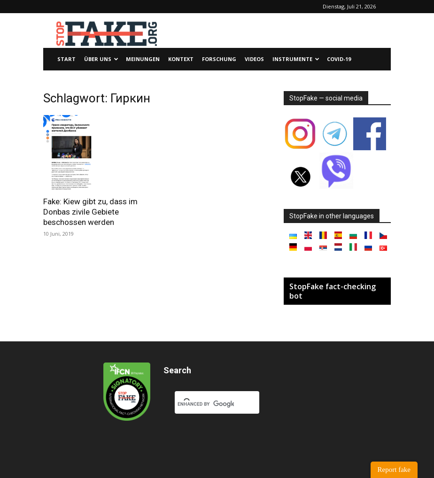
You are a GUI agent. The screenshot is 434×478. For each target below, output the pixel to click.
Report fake (394, 469)
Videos (254, 58)
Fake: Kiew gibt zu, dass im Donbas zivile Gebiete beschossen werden (90, 212)
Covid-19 (339, 58)
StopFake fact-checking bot (332, 291)
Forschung (219, 58)
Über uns (101, 58)
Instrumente (295, 58)
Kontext (181, 58)
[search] (206, 404)
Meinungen (143, 58)
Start (66, 58)
